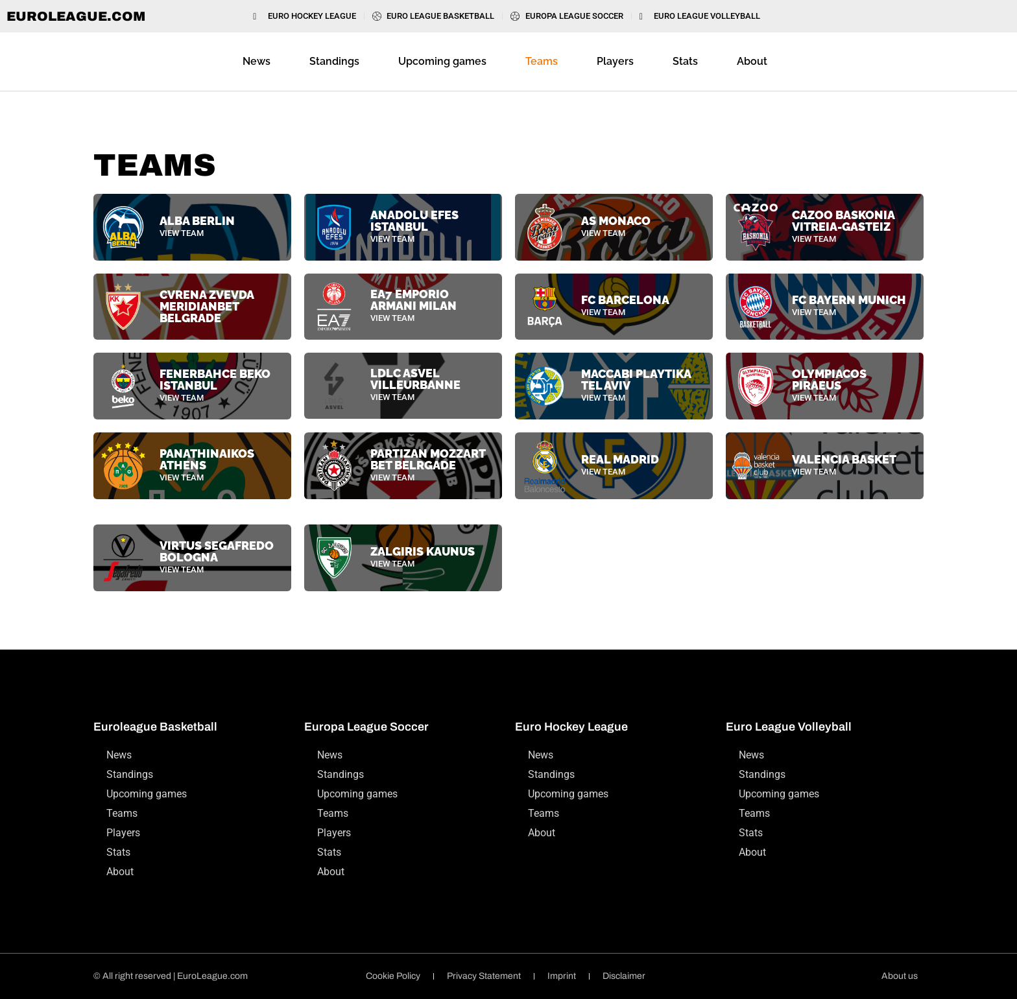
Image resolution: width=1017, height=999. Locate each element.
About (752, 61)
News (256, 61)
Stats (685, 61)
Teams (541, 61)
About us (899, 976)
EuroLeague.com (75, 16)
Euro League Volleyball (789, 726)
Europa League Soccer (366, 726)
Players (615, 61)
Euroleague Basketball (155, 726)
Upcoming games (442, 61)
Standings (334, 61)
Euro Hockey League (571, 726)
